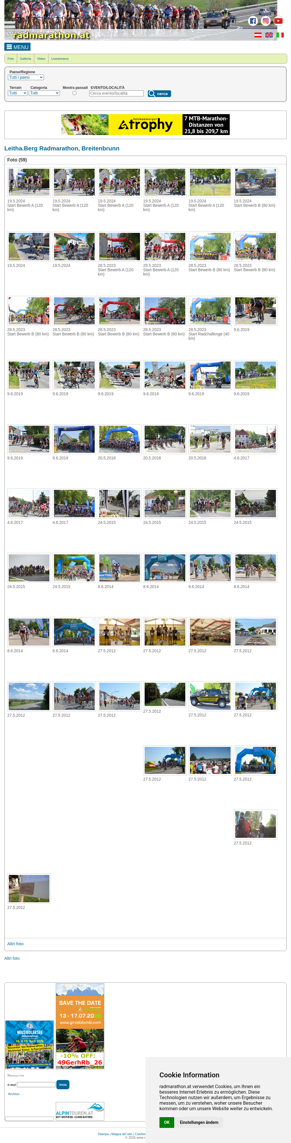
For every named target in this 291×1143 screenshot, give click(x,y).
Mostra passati (75, 88)
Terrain (15, 88)
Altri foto (15, 943)
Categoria (38, 88)
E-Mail (12, 1084)
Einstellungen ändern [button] (199, 1122)
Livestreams (60, 58)
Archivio (13, 1094)
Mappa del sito (121, 1134)
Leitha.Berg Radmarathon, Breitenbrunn (61, 148)
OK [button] (167, 1122)
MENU (17, 46)
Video (41, 58)
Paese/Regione (22, 72)
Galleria (25, 58)
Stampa (103, 1134)
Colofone (141, 1134)
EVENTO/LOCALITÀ (108, 88)
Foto (11, 58)
